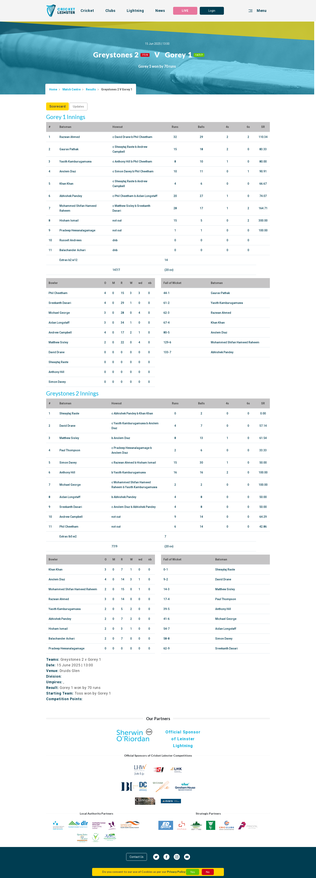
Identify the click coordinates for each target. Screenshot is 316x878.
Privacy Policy (176, 871)
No (208, 872)
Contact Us (136, 856)
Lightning (135, 10)
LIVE (185, 10)
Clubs (110, 10)
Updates (78, 106)
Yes (192, 872)
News (160, 10)
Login (211, 10)
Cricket (87, 10)
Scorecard (57, 106)
